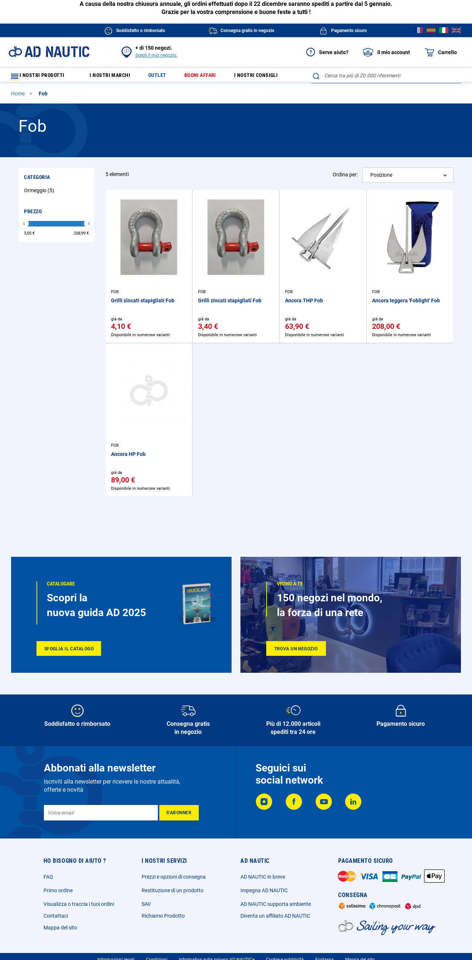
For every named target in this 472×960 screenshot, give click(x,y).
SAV (146, 904)
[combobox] (386, 75)
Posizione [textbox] (381, 178)
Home (18, 97)
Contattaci (56, 916)
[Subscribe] (179, 812)
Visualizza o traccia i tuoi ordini (79, 904)
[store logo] (48, 51)
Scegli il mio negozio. (156, 55)
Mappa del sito (60, 928)
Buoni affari (208, 77)
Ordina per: (345, 178)
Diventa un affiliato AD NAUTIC (275, 916)
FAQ (48, 877)
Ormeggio (40, 194)
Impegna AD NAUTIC (264, 890)
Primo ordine (58, 890)
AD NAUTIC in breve (262, 877)
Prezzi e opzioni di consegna (174, 877)
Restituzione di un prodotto (173, 890)
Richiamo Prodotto (163, 916)
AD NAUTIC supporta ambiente (275, 904)
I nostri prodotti (42, 77)
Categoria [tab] (37, 180)
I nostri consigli (268, 77)
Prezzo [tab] (33, 215)
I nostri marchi (115, 77)
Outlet (163, 77)
